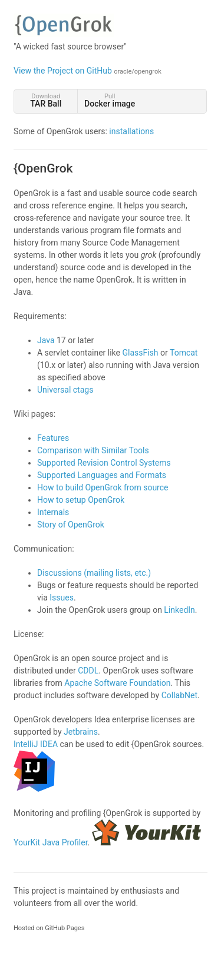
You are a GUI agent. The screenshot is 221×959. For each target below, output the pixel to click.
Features (53, 438)
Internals (53, 512)
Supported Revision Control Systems (104, 462)
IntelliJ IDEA (36, 744)
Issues (62, 597)
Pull (109, 100)
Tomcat (183, 352)
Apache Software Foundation (117, 683)
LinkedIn (179, 610)
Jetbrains (81, 731)
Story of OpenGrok (70, 524)
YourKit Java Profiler (51, 842)
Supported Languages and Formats (101, 475)
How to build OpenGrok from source (102, 487)
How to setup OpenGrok (80, 500)
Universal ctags (65, 389)
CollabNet (179, 695)
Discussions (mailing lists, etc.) (94, 573)
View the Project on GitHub (87, 70)
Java (46, 340)
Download (45, 100)
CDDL (88, 670)
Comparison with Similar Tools (93, 450)
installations (131, 131)
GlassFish (140, 352)
